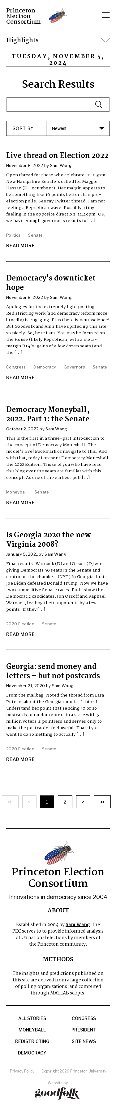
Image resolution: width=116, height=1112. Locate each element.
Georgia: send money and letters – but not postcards (53, 671)
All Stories (32, 1018)
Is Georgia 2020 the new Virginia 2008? (48, 540)
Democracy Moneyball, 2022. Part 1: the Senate (48, 414)
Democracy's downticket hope (51, 283)
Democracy (32, 1052)
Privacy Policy (22, 1071)
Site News (84, 1041)
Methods (58, 959)
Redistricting (32, 1041)
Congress (84, 1018)
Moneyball (32, 1029)
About (58, 910)
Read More (20, 245)
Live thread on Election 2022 (57, 156)
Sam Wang (78, 925)
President (83, 1029)
